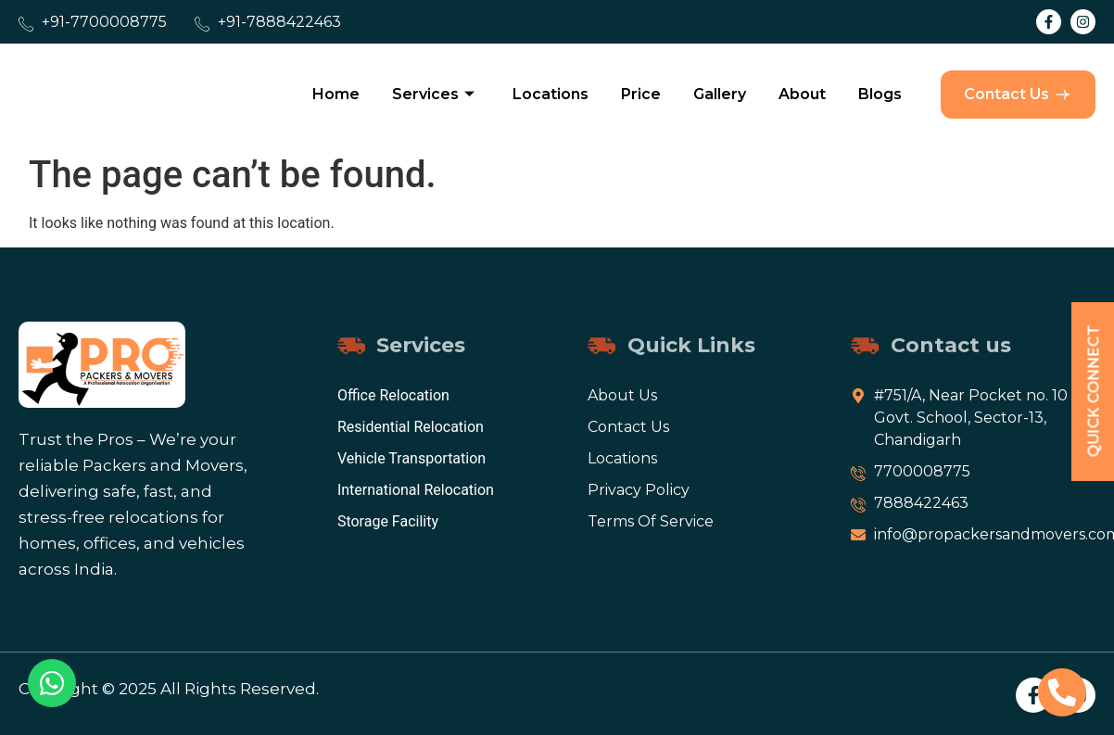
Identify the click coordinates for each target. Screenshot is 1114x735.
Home (336, 94)
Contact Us (1018, 94)
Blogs (880, 94)
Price (641, 94)
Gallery (719, 94)
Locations (551, 94)
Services (433, 94)
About (802, 94)
